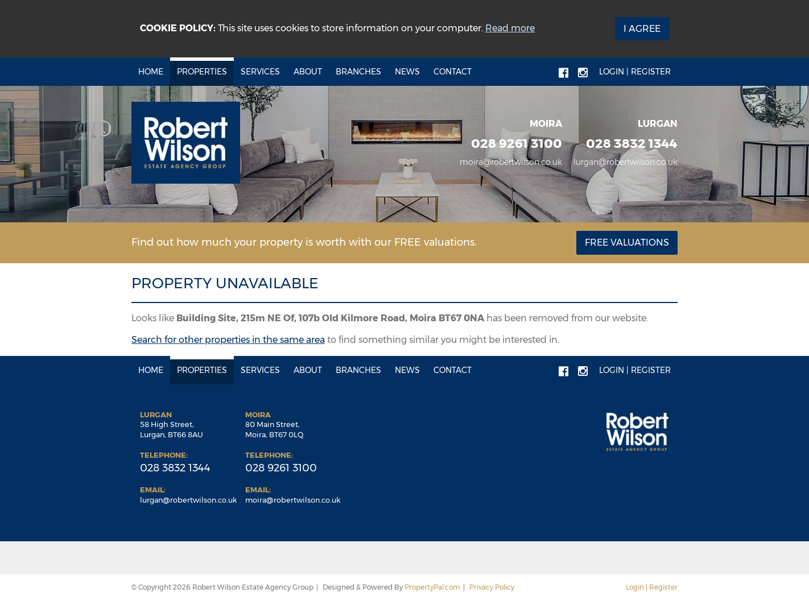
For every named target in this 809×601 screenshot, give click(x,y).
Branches (358, 72)
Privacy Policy (491, 587)
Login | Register (635, 72)
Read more (510, 28)
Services (260, 72)
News (407, 72)
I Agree (642, 28)
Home (150, 72)
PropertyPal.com (432, 587)
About (308, 72)
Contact (453, 72)
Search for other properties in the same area (228, 339)
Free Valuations (627, 242)
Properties (202, 72)
